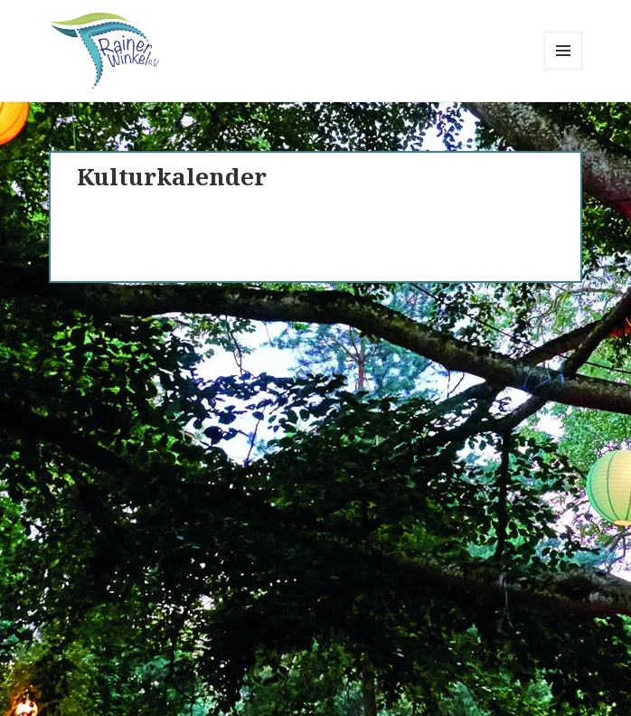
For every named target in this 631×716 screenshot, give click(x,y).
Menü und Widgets (563, 69)
